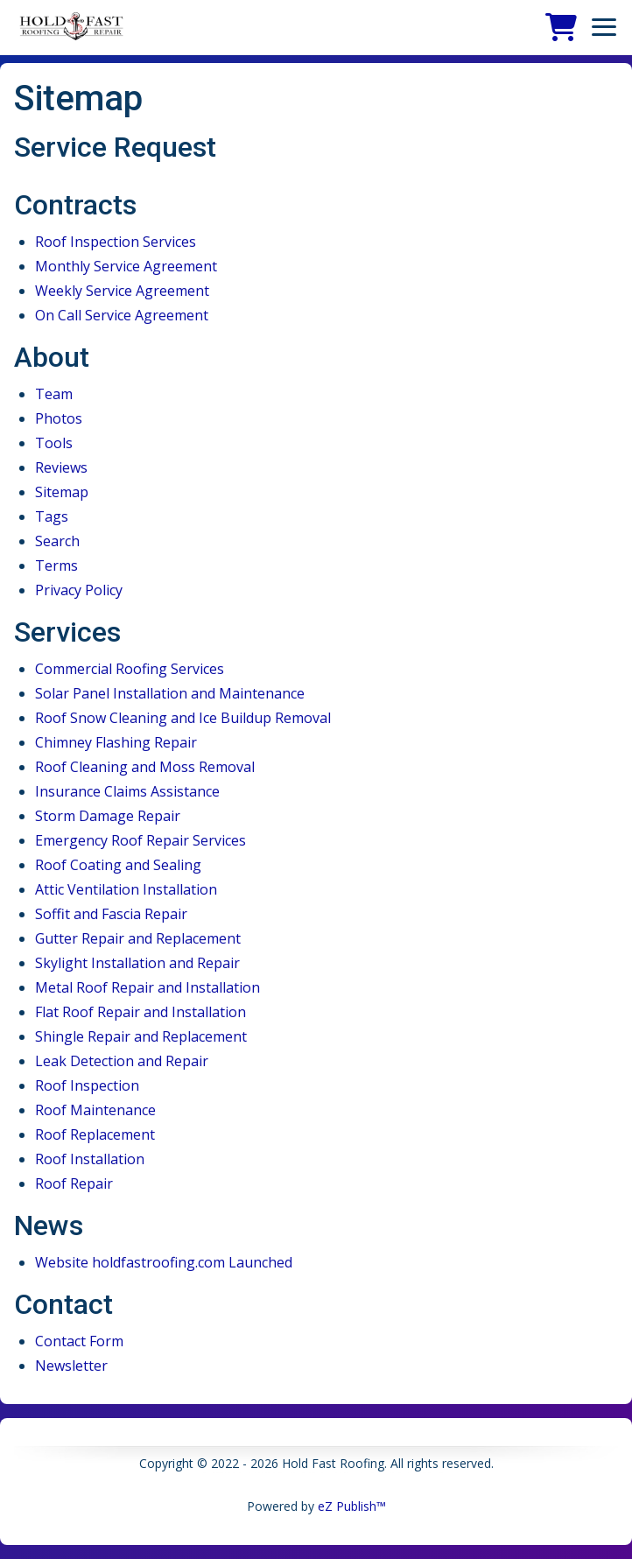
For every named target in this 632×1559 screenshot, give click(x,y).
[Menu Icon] (604, 27)
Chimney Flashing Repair (116, 742)
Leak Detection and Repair (121, 1061)
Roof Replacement (95, 1134)
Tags (51, 516)
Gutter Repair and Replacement (138, 938)
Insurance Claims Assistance (127, 791)
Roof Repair (74, 1183)
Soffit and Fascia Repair (111, 913)
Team (54, 394)
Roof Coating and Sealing (118, 864)
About (51, 357)
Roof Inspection (87, 1085)
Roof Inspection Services (115, 241)
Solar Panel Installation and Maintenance (170, 693)
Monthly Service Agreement (126, 266)
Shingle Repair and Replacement (141, 1036)
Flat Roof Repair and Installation (140, 1012)
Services (67, 632)
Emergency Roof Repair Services (140, 840)
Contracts (75, 204)
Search (57, 541)
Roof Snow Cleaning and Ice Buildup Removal (183, 717)
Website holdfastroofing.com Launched (163, 1262)
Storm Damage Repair (107, 815)
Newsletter (71, 1365)
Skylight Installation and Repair (137, 963)
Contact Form (79, 1341)
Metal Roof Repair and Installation (147, 987)
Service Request (115, 147)
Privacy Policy (79, 590)
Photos (58, 418)
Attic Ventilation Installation (126, 889)
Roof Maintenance (95, 1110)
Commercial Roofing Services (129, 668)
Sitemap (61, 492)
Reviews (61, 467)
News (48, 1225)
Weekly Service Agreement (122, 290)
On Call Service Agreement (121, 315)
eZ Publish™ (352, 1506)
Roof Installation (89, 1159)
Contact (63, 1304)
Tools (54, 443)
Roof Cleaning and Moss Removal (145, 766)
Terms (56, 565)
